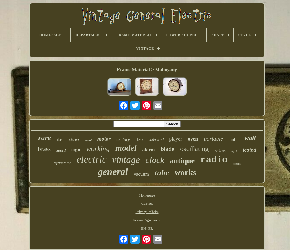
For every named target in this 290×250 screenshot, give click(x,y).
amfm (234, 139)
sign (76, 149)
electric (92, 159)
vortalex (219, 150)
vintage (126, 160)
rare (44, 137)
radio (214, 160)
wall (250, 138)
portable (213, 138)
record (237, 163)
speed (61, 150)
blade (167, 149)
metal (88, 140)
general (113, 171)
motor (104, 139)
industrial (156, 139)
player (175, 139)
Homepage (147, 195)
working (98, 148)
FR (150, 228)
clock (155, 160)
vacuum (141, 174)
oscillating (194, 148)
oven (193, 139)
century (123, 139)
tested (249, 150)
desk (140, 139)
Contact (147, 204)
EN (143, 228)
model (126, 147)
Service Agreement (147, 220)
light (234, 151)
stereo (74, 139)
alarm (148, 149)
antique (182, 160)
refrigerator (62, 163)
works (185, 172)
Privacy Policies (146, 212)
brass (44, 148)
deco (60, 140)
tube (162, 172)
